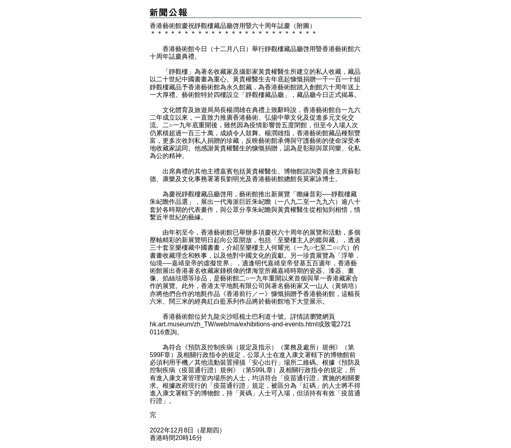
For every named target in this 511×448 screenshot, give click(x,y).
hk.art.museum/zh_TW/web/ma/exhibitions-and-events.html (234, 324)
